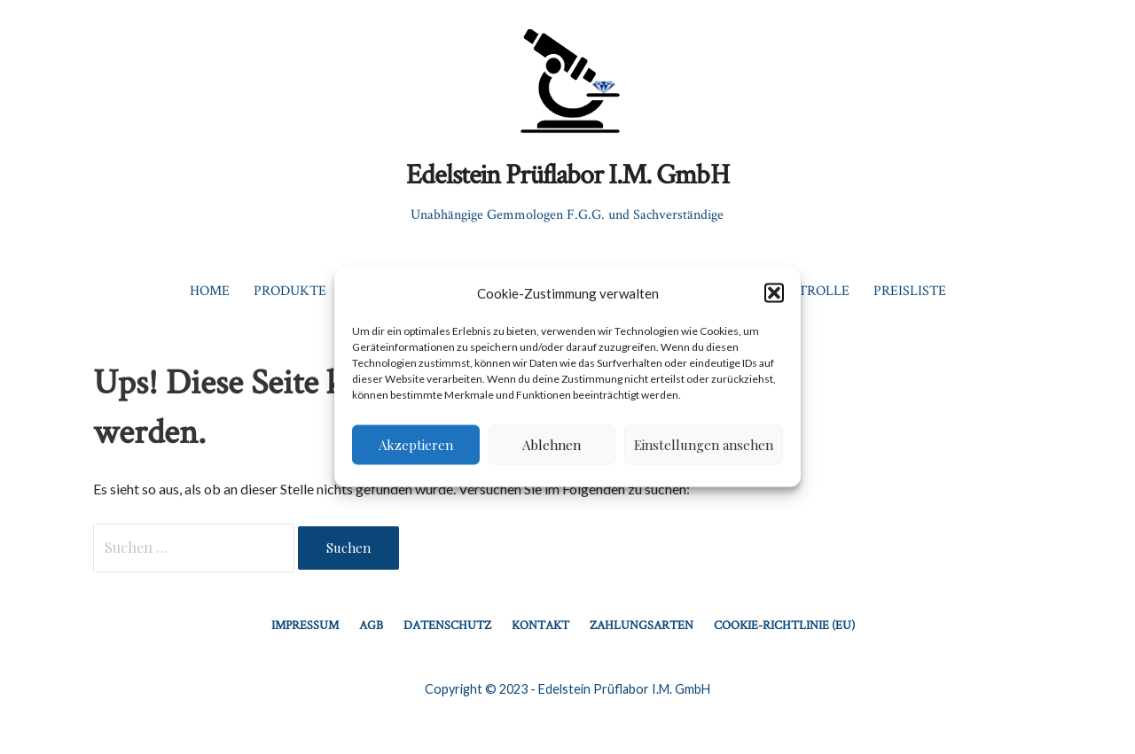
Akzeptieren (416, 445)
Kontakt (540, 625)
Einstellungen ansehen (703, 445)
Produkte (290, 290)
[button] (774, 293)
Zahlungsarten (641, 625)
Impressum (305, 625)
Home (210, 290)
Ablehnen (551, 445)
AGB (371, 625)
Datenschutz (447, 625)
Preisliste (909, 290)
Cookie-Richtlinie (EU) (784, 625)
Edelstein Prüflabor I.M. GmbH (567, 173)
